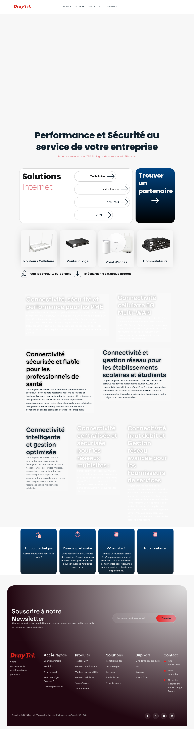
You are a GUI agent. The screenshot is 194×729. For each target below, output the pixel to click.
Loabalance (109, 189)
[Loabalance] (124, 189)
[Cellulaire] (110, 176)
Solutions (79, 7)
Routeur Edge (78, 261)
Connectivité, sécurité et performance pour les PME (64, 303)
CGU (85, 715)
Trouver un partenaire (155, 213)
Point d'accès (116, 262)
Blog (101, 7)
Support (91, 7)
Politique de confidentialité (68, 715)
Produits (67, 7)
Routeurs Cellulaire (38, 261)
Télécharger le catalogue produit (107, 274)
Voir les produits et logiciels (50, 274)
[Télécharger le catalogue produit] (77, 273)
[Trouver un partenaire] (155, 200)
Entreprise (112, 7)
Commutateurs (155, 261)
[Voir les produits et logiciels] (24, 273)
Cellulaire (97, 176)
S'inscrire (166, 618)
